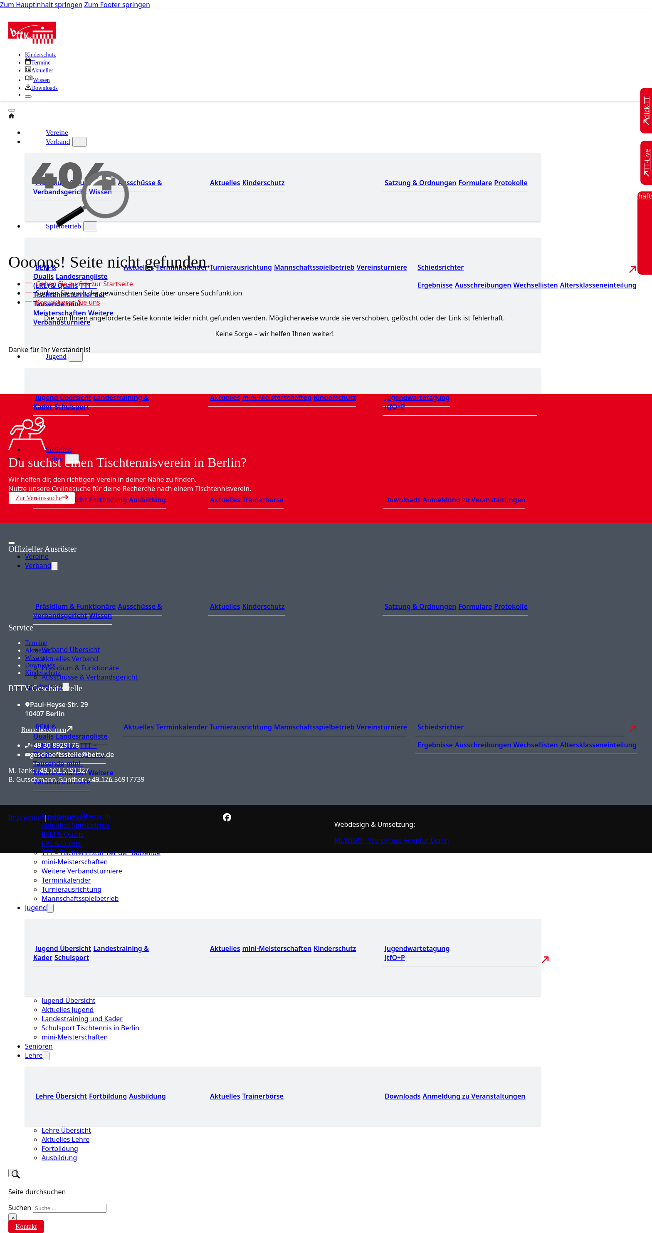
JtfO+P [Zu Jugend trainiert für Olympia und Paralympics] (395, 406)
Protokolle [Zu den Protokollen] (510, 182)
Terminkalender (66, 880)
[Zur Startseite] (32, 41)
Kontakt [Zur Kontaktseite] (26, 1226)
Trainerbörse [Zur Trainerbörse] (263, 499)
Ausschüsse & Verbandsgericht (90, 677)
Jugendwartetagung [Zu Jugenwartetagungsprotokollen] (417, 397)
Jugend (56, 356)
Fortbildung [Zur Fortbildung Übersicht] (108, 499)
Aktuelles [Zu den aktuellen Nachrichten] (139, 727)
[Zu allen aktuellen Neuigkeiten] (39, 70)
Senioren (59, 449)
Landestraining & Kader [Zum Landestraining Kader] (91, 402)
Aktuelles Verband (70, 658)
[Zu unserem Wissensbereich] (37, 80)
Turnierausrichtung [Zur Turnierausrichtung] (241, 267)
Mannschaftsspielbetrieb (80, 898)
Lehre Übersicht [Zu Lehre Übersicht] (61, 1096)
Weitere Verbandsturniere (82, 871)
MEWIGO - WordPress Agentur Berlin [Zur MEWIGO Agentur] (391, 840)
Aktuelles (37, 650)
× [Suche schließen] (13, 1218)
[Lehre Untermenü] (46, 1056)
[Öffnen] (11, 110)
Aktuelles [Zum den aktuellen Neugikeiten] (225, 182)
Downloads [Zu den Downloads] (402, 499)
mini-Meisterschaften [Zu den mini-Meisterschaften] (59, 308)
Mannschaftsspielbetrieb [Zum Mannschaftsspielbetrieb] (314, 267)
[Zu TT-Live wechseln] (647, 162)
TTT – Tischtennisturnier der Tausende (101, 852)
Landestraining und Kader (82, 1018)
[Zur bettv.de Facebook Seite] (227, 819)
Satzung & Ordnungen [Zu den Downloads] (420, 182)
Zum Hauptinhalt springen (41, 4)
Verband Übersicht (71, 649)
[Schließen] (28, 96)
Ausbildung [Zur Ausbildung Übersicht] (147, 499)
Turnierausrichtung (71, 889)
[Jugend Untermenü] (76, 357)
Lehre (34, 1055)
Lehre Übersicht (66, 1130)
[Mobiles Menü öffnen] (11, 543)
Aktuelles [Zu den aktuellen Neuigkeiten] (225, 397)
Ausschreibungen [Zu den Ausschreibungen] (483, 285)
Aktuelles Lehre (65, 1139)
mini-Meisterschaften (75, 861)
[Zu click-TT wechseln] (647, 111)
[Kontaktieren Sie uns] (66, 302)
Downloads (40, 665)
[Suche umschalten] (12, 1173)
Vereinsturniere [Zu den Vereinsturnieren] (381, 267)
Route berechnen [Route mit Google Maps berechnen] (47, 729)
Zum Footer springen (117, 4)
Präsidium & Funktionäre (80, 667)
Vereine (37, 556)
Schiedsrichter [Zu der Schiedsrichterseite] (440, 267)
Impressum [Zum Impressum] (26, 817)
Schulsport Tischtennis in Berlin (90, 1027)
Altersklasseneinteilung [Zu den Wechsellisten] (598, 285)
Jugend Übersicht (68, 1000)
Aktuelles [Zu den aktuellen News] (225, 499)
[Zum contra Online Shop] (70, 618)
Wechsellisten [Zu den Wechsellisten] (535, 285)
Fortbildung (60, 1148)
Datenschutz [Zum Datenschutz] (67, 817)
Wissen (34, 657)
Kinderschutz (42, 672)
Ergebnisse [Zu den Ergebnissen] (435, 285)
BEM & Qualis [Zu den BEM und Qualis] (44, 272)
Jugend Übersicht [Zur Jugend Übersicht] (63, 397)
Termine (36, 642)
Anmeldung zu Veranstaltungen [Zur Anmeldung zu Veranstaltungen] (473, 499)
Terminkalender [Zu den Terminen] (181, 727)
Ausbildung (59, 1157)
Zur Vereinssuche (41, 497)
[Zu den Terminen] (37, 63)
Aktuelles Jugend (68, 1009)
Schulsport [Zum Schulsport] (71, 406)
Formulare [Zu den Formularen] (475, 182)
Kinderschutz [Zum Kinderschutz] (40, 55)
